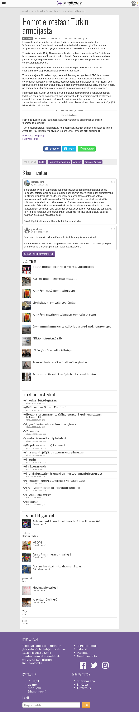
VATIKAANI (37, 542)
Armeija (77, 162)
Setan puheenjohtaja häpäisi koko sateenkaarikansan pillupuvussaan (55, 452)
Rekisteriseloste (84, 688)
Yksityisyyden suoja (86, 681)
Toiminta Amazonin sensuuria (52, 554)
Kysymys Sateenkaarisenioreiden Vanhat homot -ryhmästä (51, 424)
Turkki (42, 162)
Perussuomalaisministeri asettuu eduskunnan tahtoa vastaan (59, 566)
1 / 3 (113, 181)
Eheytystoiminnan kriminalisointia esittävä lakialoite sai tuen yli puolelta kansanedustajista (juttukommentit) (64, 416)
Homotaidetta (45, 599)
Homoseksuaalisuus (59, 162)
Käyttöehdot (82, 684)
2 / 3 (113, 229)
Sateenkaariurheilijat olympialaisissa (41, 400)
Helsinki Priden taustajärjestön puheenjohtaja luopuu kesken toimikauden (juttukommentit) (64, 473)
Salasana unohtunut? (37, 691)
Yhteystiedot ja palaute (87, 645)
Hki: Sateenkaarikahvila (36, 466)
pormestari (27, 578)
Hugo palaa (31, 459)
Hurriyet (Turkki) (30, 139)
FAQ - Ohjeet (33, 681)
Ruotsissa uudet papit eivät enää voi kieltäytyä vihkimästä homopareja (55, 480)
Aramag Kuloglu (93, 162)
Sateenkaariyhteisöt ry (87, 656)
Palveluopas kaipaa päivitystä (38, 495)
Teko (24, 611)
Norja (24, 621)
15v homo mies (32, 431)
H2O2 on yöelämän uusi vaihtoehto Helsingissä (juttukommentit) (53, 487)
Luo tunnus (32, 684)
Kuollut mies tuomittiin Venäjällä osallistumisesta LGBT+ (66, 521)
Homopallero (37, 181)
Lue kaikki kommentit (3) (38, 254)
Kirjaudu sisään (34, 688)
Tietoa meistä (83, 649)
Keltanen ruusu (32, 502)
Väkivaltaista (45, 587)
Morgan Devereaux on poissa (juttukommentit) (45, 445)
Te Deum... (27, 533)
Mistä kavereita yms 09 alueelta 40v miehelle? (46, 407)
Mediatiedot (82, 652)
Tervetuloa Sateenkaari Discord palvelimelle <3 (46, 438)
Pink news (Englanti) (33, 135)
